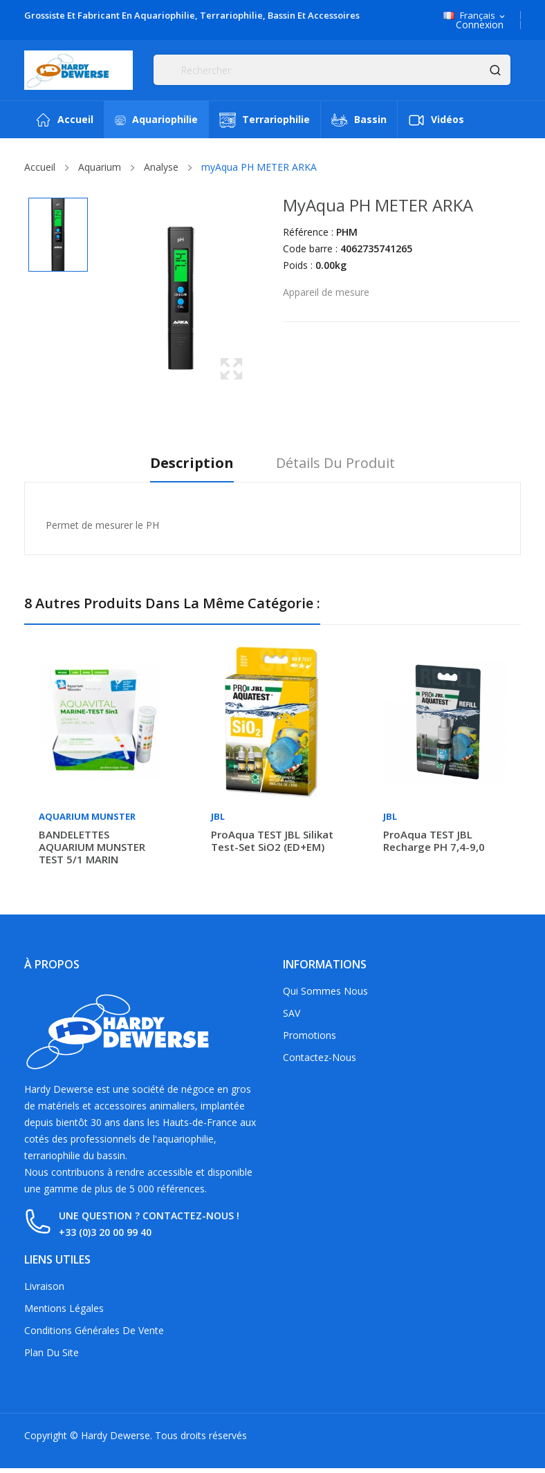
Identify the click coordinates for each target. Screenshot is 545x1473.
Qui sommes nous (325, 990)
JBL (218, 816)
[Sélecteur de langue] (475, 15)
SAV (291, 1013)
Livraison (44, 1286)
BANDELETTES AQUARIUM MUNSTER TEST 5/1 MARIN (92, 846)
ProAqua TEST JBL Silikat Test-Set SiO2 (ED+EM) (272, 840)
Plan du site (51, 1352)
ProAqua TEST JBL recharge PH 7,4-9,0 (434, 840)
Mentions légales (64, 1308)
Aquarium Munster (87, 816)
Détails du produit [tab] (336, 463)
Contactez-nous (319, 1057)
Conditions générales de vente (94, 1330)
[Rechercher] (332, 70)
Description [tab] (191, 463)
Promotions (309, 1035)
